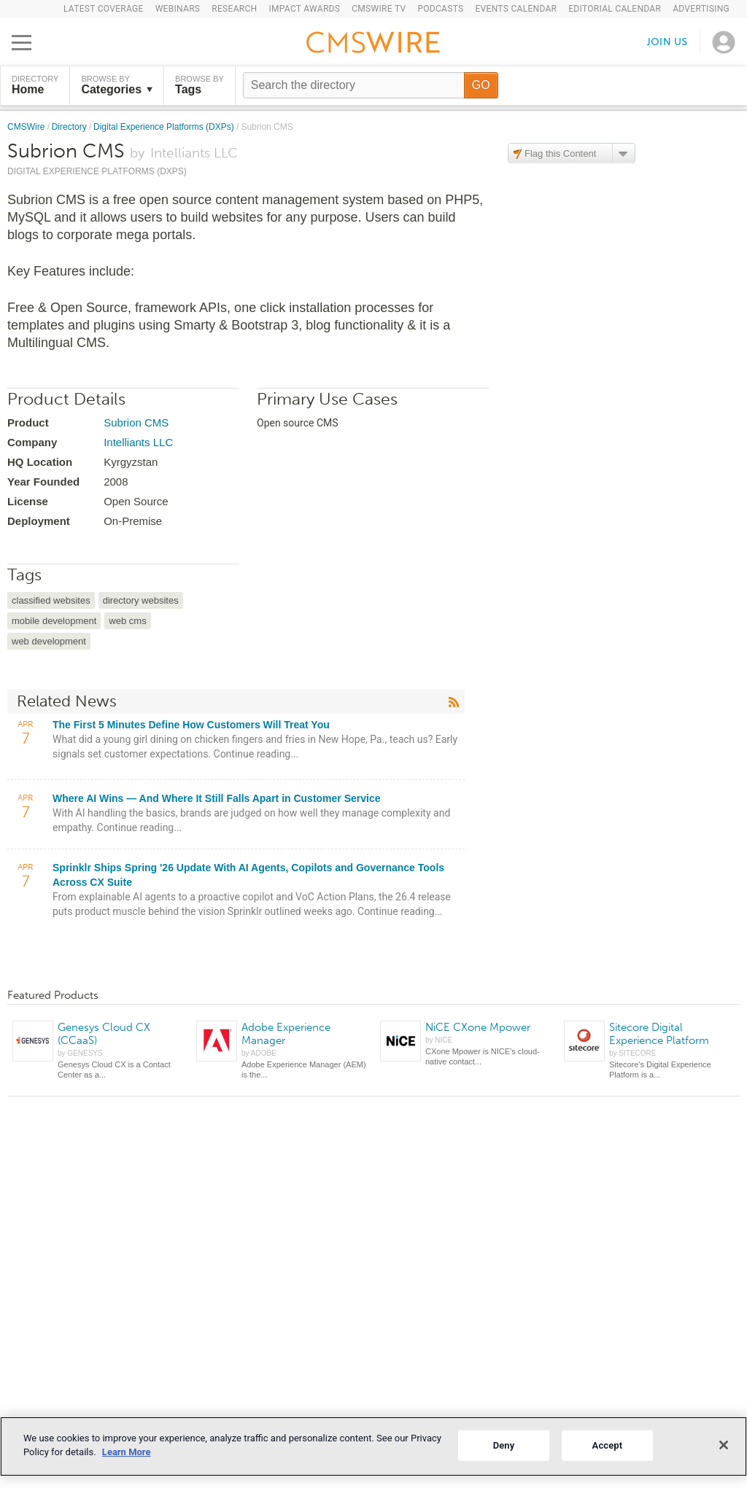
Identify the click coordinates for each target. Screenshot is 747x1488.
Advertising (701, 9)
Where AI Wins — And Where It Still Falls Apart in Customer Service (217, 798)
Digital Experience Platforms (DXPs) (164, 127)
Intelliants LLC (138, 442)
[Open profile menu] (723, 42)
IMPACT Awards (304, 9)
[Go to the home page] (373, 44)
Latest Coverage (103, 9)
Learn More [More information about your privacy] (126, 1451)
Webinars (178, 9)
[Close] (724, 1445)
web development (49, 641)
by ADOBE (258, 1053)
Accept (607, 1445)
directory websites (141, 600)
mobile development (54, 620)
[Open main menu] (21, 42)
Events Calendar (516, 9)
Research (234, 9)
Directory (70, 127)
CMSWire (27, 127)
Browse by (116, 85)
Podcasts (440, 9)
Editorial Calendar (614, 9)
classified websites (51, 600)
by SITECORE (632, 1053)
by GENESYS (80, 1053)
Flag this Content (560, 153)
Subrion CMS (136, 422)
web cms (127, 620)
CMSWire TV (379, 9)
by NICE (438, 1040)
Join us (667, 41)
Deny (504, 1445)
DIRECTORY (35, 85)
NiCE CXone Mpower (477, 1027)
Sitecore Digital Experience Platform (659, 1034)
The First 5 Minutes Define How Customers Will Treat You (191, 725)
